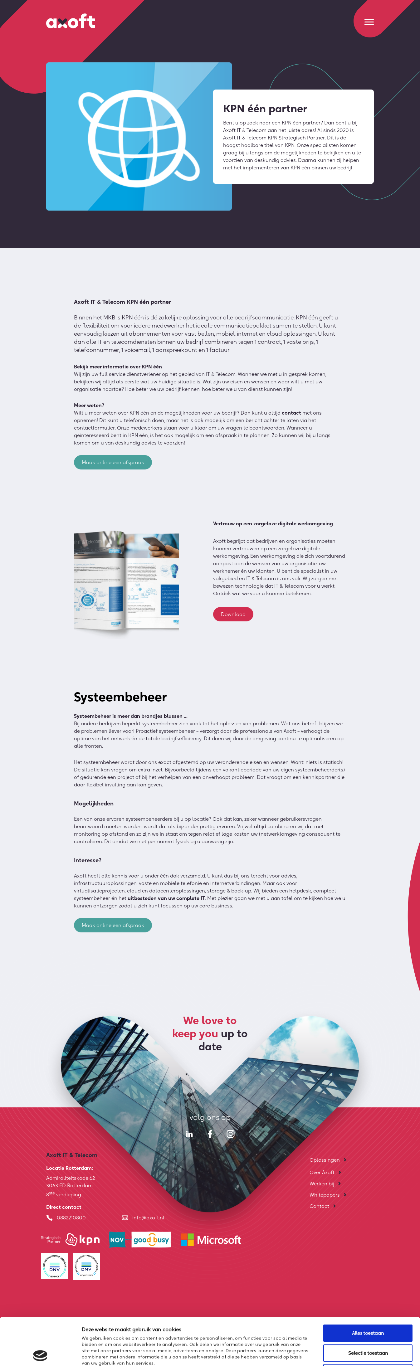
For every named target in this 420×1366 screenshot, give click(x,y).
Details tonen (339, 1354)
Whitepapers (325, 1195)
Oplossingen (325, 1160)
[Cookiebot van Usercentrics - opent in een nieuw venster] (40, 1354)
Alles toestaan (368, 1286)
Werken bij (322, 1183)
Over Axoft (322, 1172)
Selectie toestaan (368, 1306)
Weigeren (367, 1325)
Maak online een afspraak (113, 464)
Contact (319, 1206)
